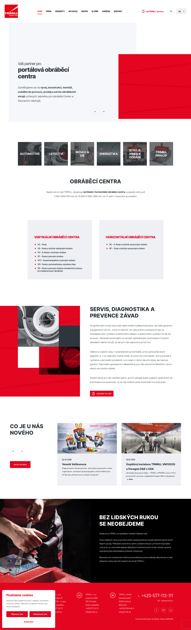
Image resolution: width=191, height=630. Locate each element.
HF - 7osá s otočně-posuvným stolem (127, 248)
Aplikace (73, 11)
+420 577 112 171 (91, 608)
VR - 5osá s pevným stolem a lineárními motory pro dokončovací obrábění (60, 269)
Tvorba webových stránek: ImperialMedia (154, 619)
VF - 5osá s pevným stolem (50, 256)
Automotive (30, 154)
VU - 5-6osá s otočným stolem (52, 252)
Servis (84, 11)
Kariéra (106, 11)
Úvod (39, 11)
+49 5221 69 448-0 (126, 608)
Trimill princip (161, 154)
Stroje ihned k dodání (135, 154)
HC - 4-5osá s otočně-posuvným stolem (128, 244)
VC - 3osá (42, 244)
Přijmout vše (17, 614)
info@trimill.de (125, 612)
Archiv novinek (20, 465)
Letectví (56, 154)
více (130, 479)
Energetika (108, 154)
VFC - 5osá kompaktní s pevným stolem (56, 260)
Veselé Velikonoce (74, 464)
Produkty (60, 11)
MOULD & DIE (82, 154)
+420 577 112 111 (56, 608)
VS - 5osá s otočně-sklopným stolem (55, 248)
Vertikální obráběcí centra (56, 237)
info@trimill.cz (56, 612)
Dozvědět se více (104, 394)
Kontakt (118, 11)
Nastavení (28, 622)
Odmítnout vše (40, 614)
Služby (95, 11)
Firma (48, 11)
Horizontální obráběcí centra (130, 237)
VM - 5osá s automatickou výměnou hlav (57, 264)
